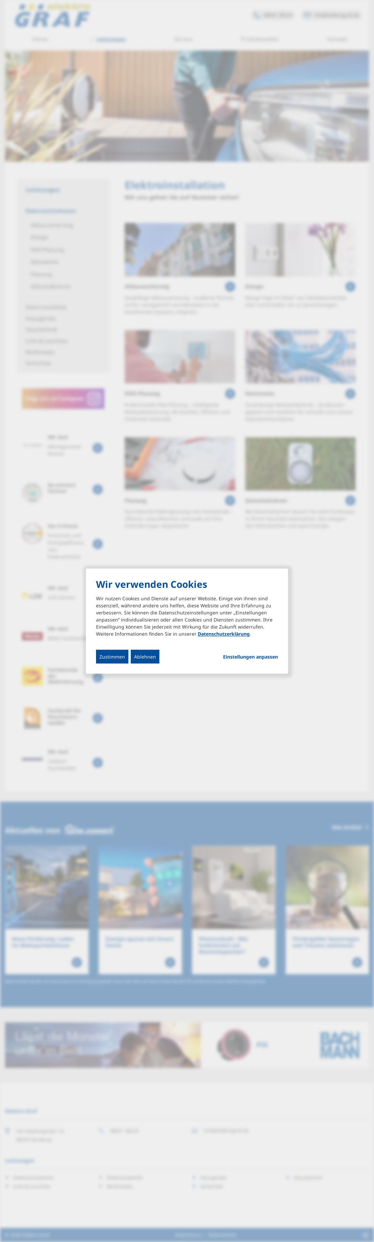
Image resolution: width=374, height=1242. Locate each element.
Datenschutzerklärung (224, 634)
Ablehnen (145, 657)
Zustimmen (112, 657)
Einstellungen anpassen (250, 657)
